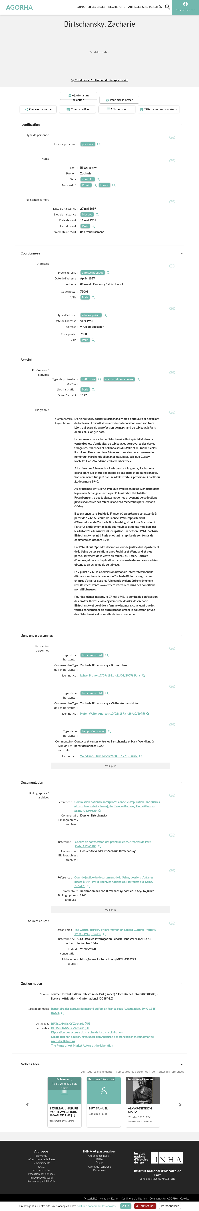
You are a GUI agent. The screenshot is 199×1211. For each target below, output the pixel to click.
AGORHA (19, 7)
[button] (27, 1112)
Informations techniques (41, 1167)
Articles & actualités (145, 6)
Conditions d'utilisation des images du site (99, 80)
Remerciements (41, 1171)
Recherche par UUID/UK (41, 1189)
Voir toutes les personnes (132, 1079)
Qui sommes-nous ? (99, 1163)
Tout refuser (145, 1206)
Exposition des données (41, 1182)
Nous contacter (41, 1178)
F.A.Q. (41, 1174)
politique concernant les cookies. (96, 1206)
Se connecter (185, 10)
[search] (167, 7)
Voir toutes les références (167, 1079)
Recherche (117, 6)
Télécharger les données (98, 115)
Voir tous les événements (97, 1079)
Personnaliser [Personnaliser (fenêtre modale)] (170, 1206)
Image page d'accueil (41, 1185)
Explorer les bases (92, 6)
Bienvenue (41, 1163)
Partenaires (99, 1178)
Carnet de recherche (99, 1174)
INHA (99, 1167)
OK (125, 1206)
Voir (110, 772)
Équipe (99, 1171)
